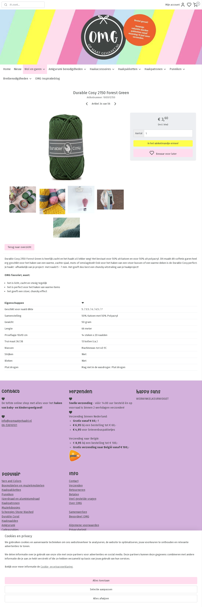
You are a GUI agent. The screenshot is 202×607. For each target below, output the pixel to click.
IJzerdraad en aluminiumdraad (21, 498)
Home (7, 69)
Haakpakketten (129, 69)
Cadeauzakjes (10, 529)
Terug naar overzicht (19, 246)
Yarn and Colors (11, 481)
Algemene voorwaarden (84, 525)
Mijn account (175, 4)
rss (123, 600)
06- (4, 425)
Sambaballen (10, 538)
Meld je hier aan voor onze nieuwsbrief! (27, 565)
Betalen (74, 494)
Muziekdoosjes (11, 507)
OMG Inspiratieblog (47, 78)
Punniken (177, 69)
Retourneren (77, 490)
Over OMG (75, 503)
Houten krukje (11, 534)
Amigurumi (8, 525)
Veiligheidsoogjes (13, 543)
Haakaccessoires (102, 69)
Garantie (74, 534)
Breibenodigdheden (17, 78)
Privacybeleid (77, 529)
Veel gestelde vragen (82, 498)
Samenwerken (78, 512)
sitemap (116, 600)
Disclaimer (75, 543)
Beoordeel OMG (79, 516)
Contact (73, 481)
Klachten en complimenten (86, 538)
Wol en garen (35, 69)
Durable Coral (10, 516)
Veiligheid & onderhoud (84, 547)
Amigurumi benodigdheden (68, 69)
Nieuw (17, 69)
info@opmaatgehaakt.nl (17, 421)
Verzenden (76, 485)
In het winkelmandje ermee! (162, 143)
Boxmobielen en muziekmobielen (23, 485)
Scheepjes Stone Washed (17, 512)
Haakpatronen (155, 69)
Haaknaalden (10, 521)
